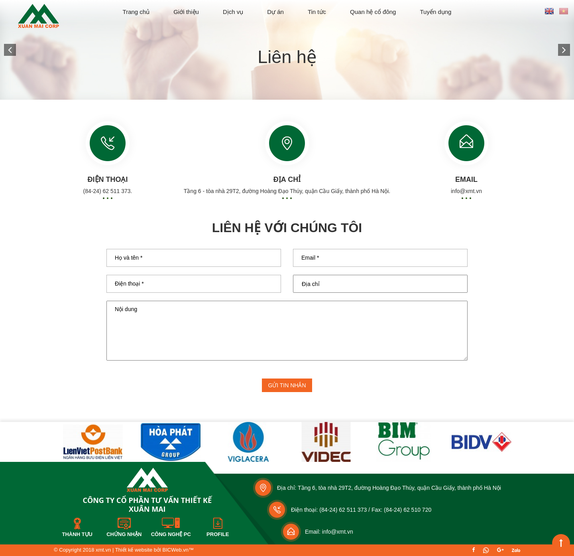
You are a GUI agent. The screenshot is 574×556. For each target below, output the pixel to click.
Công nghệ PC (171, 534)
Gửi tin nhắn (287, 385)
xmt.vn (103, 550)
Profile (217, 534)
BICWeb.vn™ (178, 550)
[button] (10, 50)
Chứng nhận (124, 534)
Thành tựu (77, 534)
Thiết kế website (133, 550)
